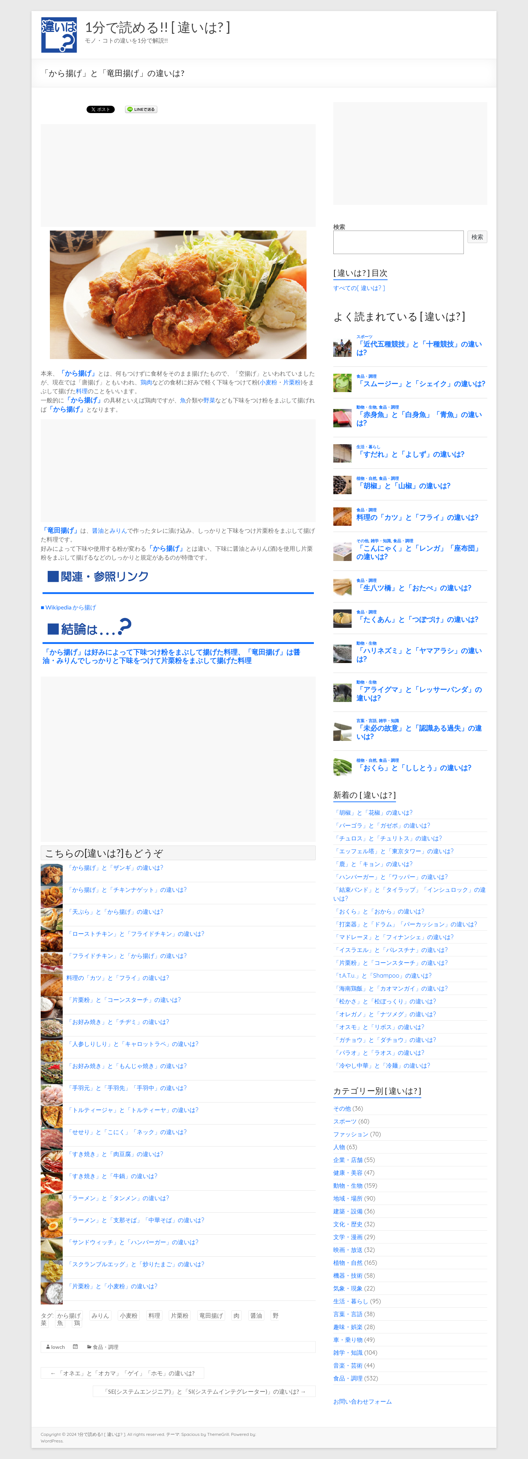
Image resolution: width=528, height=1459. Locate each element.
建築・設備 (348, 1211)
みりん (118, 530)
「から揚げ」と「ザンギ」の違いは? (114, 867)
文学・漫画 (348, 1237)
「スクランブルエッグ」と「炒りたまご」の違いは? (135, 1264)
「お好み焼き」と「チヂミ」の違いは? (117, 1021)
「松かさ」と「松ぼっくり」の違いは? (384, 1001)
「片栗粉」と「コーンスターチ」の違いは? (123, 999)
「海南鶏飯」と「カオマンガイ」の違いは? (390, 988)
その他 (342, 1108)
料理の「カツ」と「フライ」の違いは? (117, 977)
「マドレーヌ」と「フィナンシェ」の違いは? (393, 937)
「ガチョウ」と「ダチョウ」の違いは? (384, 1039)
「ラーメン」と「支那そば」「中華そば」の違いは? (135, 1220)
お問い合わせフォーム (362, 1401)
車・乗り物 (348, 1339)
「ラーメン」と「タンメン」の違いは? (117, 1198)
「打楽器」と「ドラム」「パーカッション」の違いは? (405, 924)
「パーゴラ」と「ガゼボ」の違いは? (381, 825)
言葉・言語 (348, 1314)
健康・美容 (348, 1172)
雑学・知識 (348, 1352)
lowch (58, 1347)
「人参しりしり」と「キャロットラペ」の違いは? (132, 1043)
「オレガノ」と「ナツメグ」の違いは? (384, 1014)
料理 (82, 390)
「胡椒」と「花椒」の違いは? (372, 812)
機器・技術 (348, 1275)
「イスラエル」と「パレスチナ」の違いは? (390, 949)
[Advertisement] (178, 175)
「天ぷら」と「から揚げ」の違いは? (114, 911)
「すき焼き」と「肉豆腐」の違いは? (114, 1154)
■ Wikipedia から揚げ (68, 607)
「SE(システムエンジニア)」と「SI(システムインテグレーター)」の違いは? (204, 1391)
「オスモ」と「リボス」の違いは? (378, 1027)
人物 (339, 1147)
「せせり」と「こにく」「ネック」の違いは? (126, 1132)
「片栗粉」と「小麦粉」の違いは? (111, 1286)
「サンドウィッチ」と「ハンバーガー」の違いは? (132, 1242)
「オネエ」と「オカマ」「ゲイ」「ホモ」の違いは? (122, 1372)
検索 (339, 227)
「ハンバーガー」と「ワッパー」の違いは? (390, 876)
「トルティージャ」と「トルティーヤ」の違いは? (132, 1110)
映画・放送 (348, 1249)
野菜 (209, 400)
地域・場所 (348, 1198)
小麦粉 (268, 382)
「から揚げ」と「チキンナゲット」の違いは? (126, 889)
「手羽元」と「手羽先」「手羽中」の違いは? (126, 1087)
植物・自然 (348, 1262)
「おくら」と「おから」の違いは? (378, 911)
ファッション (350, 1134)
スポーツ (345, 1121)
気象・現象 (348, 1288)
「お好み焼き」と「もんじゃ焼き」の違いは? (126, 1065)
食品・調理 (105, 1347)
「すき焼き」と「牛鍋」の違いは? (111, 1176)
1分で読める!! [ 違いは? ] (157, 27)
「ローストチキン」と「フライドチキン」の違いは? (135, 933)
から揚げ (78, 373)
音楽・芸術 (348, 1365)
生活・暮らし (350, 1301)
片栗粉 (292, 382)
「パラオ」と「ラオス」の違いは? (378, 1052)
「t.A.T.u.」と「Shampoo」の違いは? (382, 975)
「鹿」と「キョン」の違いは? (372, 864)
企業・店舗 (348, 1159)
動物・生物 (348, 1185)
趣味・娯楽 (348, 1327)
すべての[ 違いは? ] (359, 288)
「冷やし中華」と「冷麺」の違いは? (381, 1065)
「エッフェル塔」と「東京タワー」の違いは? (393, 851)
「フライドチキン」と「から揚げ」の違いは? (126, 955)
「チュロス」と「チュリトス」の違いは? (387, 838)
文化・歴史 (348, 1224)
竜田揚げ (60, 530)
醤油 (98, 530)
